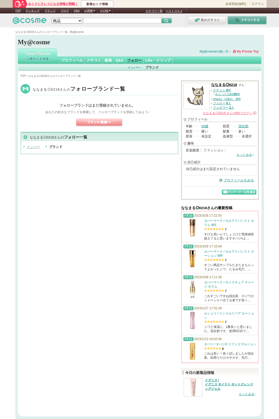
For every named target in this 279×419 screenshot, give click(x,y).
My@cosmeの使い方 (214, 51)
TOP (18, 10)
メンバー (134, 67)
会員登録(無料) (235, 4)
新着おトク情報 (97, 4)
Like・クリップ (158, 60)
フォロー (134, 60)
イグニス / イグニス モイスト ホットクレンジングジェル (229, 384)
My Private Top (248, 51)
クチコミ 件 (222, 90)
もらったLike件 (227, 94)
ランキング (32, 10)
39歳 (204, 126)
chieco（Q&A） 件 (227, 99)
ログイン (258, 4)
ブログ (64, 10)
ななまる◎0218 (79, 89)
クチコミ (94, 60)
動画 (108, 60)
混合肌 (243, 126)
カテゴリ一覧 (154, 10)
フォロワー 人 (223, 107)
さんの (229, 113)
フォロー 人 (222, 103)
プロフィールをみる (239, 180)
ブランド (50, 10)
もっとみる (244, 155)
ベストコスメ (174, 10)
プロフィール (72, 60)
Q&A (77, 10)
